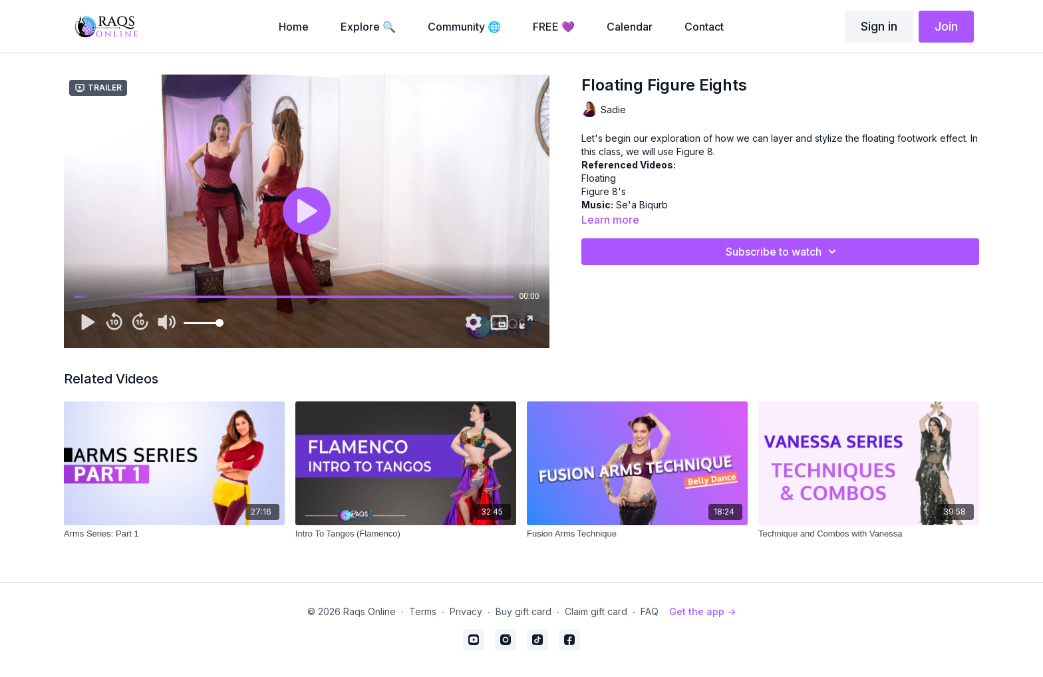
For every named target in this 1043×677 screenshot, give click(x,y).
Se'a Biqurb (642, 204)
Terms (422, 611)
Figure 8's (603, 191)
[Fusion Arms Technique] (637, 534)
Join (946, 26)
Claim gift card (596, 611)
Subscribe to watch (783, 252)
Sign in (879, 26)
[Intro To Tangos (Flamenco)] (405, 534)
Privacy (466, 611)
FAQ (650, 611)
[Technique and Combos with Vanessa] (868, 534)
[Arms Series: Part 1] (174, 534)
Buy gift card (523, 611)
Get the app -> (702, 611)
